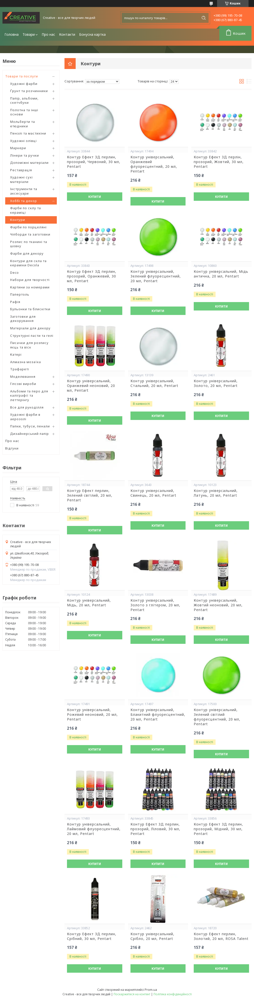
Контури (17, 219)
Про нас (48, 34)
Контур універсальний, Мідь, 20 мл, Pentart (89, 602)
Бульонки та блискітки (30, 309)
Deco (14, 272)
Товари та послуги (21, 76)
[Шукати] (204, 18)
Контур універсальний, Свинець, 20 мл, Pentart (153, 493)
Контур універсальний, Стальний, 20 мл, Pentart (154, 383)
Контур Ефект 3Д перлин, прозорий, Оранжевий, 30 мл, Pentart (91, 276)
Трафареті (19, 369)
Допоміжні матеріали (29, 162)
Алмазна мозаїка (25, 362)
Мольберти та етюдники (22, 123)
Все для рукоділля (27, 407)
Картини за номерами (30, 287)
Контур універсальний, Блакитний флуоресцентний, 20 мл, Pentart (157, 715)
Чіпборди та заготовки (30, 234)
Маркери (18, 148)
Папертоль (19, 294)
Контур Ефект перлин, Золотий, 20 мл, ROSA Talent (221, 936)
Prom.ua (151, 989)
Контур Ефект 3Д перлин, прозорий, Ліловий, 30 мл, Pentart (155, 829)
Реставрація (21, 170)
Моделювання (22, 376)
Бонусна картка (92, 34)
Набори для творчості (30, 279)
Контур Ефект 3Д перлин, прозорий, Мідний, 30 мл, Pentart (218, 829)
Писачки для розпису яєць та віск (29, 345)
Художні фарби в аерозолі (25, 416)
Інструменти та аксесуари (23, 191)
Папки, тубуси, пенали (30, 426)
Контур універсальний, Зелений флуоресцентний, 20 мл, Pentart (155, 276)
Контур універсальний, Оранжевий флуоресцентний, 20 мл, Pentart (153, 164)
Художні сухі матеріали (21, 179)
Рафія (15, 302)
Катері (16, 354)
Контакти (67, 34)
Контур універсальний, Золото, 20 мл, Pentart (216, 383)
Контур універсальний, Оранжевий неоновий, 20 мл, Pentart (91, 386)
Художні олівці (23, 140)
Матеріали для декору (30, 328)
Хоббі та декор (23, 201)
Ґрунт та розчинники (29, 91)
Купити (94, 197)
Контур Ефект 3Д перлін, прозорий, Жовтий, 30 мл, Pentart (219, 162)
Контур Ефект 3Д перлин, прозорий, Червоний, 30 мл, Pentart (93, 162)
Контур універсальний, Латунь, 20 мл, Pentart (216, 493)
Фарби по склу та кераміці (25, 210)
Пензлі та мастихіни (28, 133)
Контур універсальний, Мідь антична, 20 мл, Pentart (221, 273)
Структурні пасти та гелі (31, 335)
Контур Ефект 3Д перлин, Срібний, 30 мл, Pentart (91, 936)
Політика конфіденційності (173, 994)
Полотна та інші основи (24, 112)
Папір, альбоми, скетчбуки (24, 100)
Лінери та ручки (24, 155)
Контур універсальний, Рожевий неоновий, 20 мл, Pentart (92, 715)
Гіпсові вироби (23, 383)
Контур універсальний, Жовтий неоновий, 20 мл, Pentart (218, 605)
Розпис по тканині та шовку (28, 244)
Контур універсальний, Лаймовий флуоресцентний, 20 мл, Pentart (94, 829)
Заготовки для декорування (23, 318)
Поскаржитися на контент (132, 994)
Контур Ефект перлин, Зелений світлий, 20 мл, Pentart (89, 495)
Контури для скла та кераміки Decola (28, 263)
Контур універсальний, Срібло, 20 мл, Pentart (152, 936)
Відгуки (12, 448)
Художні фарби (23, 83)
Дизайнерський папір (29, 433)
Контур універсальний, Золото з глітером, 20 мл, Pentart (155, 605)
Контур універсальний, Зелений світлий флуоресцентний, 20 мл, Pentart (217, 717)
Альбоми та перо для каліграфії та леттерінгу (29, 395)
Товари (29, 34)
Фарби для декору (27, 253)
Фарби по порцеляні (28, 227)
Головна (11, 34)
